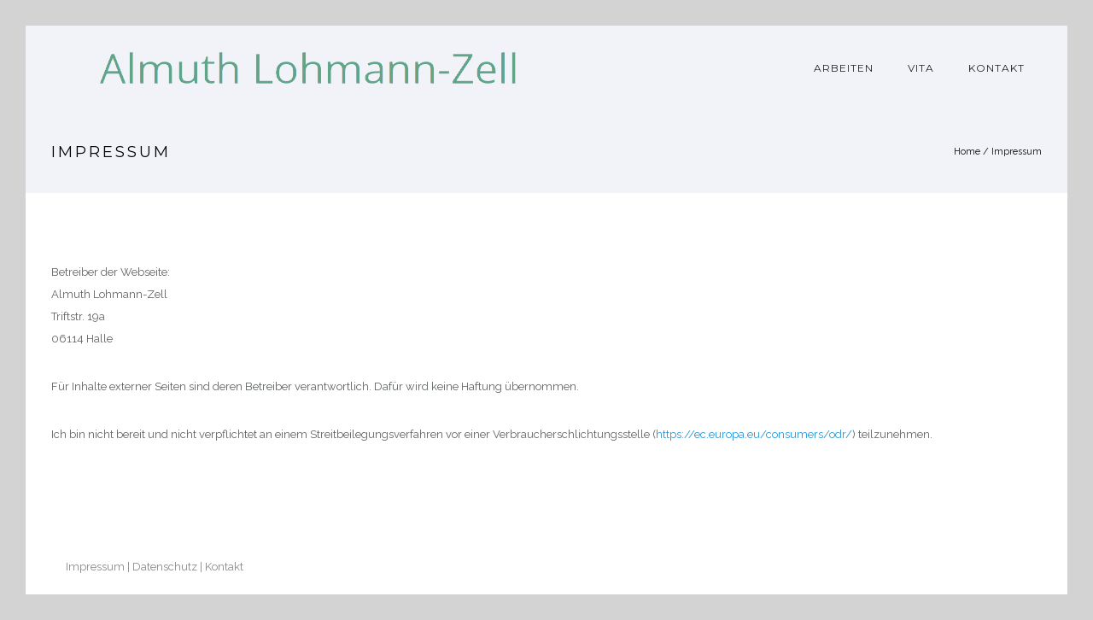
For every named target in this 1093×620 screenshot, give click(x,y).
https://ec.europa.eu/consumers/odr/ (754, 434)
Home (967, 151)
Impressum (1016, 151)
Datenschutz (164, 566)
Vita (921, 67)
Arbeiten (844, 67)
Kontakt (996, 67)
